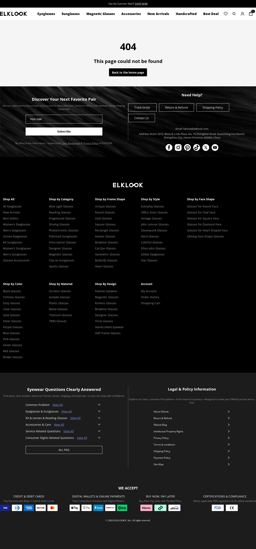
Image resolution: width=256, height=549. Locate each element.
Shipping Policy (192, 451)
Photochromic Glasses (63, 230)
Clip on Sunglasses (61, 260)
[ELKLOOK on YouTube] (215, 147)
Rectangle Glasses (107, 230)
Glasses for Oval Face (201, 212)
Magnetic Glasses (100, 14)
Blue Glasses (11, 333)
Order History (150, 297)
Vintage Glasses (151, 218)
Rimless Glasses (105, 303)
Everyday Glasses (152, 206)
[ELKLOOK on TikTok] (196, 147)
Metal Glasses (58, 309)
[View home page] (13, 14)
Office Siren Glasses (154, 212)
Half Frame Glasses (108, 333)
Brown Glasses (13, 357)
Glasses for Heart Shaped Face (207, 230)
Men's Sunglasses (15, 254)
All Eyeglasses (12, 206)
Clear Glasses (12, 309)
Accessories (131, 14)
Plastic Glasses (59, 303)
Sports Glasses (59, 266)
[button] (225, 14)
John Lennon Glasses (155, 224)
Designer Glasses (60, 248)
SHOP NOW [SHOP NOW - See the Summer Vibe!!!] (141, 3)
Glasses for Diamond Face (204, 224)
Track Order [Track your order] (142, 107)
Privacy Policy (90, 143)
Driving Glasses (59, 224)
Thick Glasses (104, 321)
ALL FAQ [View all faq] (64, 450)
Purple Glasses (13, 327)
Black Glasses (12, 291)
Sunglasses (71, 14)
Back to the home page (128, 72)
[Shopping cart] (251, 14)
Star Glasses (149, 260)
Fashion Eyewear (106, 291)
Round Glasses (105, 212)
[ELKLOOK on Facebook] (169, 147)
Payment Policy (192, 457)
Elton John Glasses (153, 248)
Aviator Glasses (105, 236)
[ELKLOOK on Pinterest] (187, 147)
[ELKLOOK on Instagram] (178, 147)
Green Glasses (12, 345)
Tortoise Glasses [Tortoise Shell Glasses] (14, 297)
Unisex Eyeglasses (15, 236)
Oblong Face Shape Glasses (205, 236)
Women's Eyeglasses (16, 224)
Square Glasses (105, 224)
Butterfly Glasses (106, 260)
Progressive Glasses (62, 218)
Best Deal (211, 14)
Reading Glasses (60, 212)
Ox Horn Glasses (60, 291)
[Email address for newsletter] (64, 119)
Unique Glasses (105, 206)
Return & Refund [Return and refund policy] (176, 107)
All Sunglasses (12, 242)
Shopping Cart (150, 303)
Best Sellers (11, 218)
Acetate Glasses (59, 297)
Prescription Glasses (62, 242)
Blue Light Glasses (61, 206)
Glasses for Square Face (203, 218)
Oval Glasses (103, 218)
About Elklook (192, 411)
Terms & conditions (192, 444)
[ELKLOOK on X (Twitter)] (205, 147)
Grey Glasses (11, 303)
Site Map (192, 464)
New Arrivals (158, 14)
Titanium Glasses (60, 315)
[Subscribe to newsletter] (64, 132)
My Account (149, 291)
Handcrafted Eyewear (109, 327)
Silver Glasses (12, 321)
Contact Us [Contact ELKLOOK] (141, 118)
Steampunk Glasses (154, 230)
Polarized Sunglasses (63, 236)
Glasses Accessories (16, 260)
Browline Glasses (106, 242)
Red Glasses (11, 351)
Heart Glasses (104, 266)
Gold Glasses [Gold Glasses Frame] (11, 315)
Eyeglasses (46, 14)
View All (57, 405)
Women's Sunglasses (17, 248)
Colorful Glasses (152, 242)
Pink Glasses (11, 339)
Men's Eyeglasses (14, 230)
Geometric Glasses (107, 254)
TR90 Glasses (58, 321)
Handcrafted (186, 14)
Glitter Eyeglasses (153, 254)
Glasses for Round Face (202, 206)
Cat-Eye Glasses (105, 248)
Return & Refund (192, 418)
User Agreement (71, 143)
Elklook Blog (192, 424)
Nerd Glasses (150, 236)
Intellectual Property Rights (192, 431)
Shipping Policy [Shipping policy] (213, 107)
